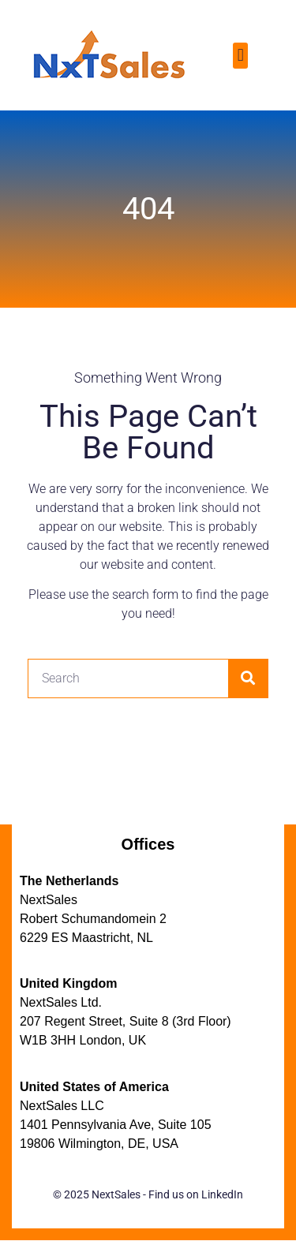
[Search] (248, 678)
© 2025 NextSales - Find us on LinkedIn (148, 1194)
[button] (240, 56)
